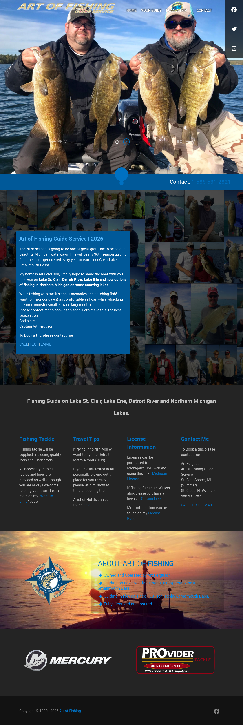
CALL (23, 344)
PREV (62, 141)
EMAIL (46, 344)
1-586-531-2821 (211, 181)
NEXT (179, 141)
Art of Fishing (70, 711)
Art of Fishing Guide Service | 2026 (61, 238)
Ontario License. (153, 499)
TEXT (34, 344)
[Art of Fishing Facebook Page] (216, 711)
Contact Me (195, 439)
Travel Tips (86, 439)
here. (87, 505)
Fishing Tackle (36, 439)
